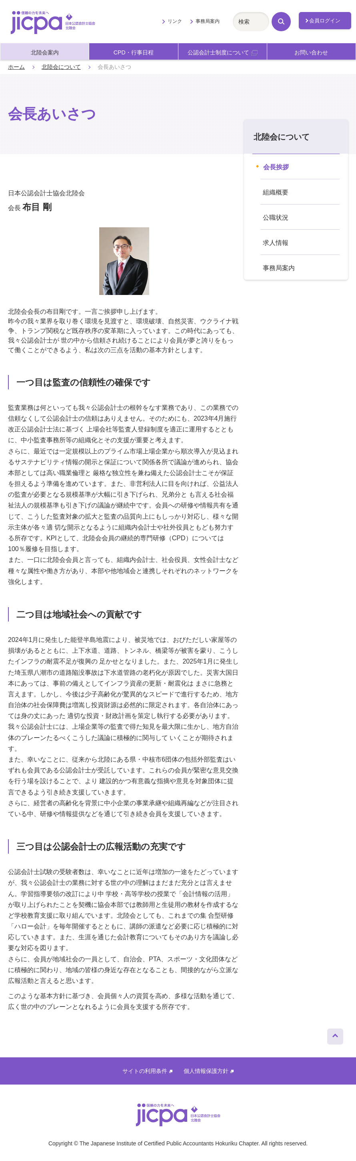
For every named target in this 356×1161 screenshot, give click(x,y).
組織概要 (275, 192)
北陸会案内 (45, 52)
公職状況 (275, 217)
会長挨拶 (276, 167)
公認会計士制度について (223, 52)
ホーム (16, 67)
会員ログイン (324, 21)
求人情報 (275, 242)
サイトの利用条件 (147, 1071)
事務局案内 (208, 21)
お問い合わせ (311, 52)
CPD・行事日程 (134, 52)
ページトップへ (335, 1034)
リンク (175, 21)
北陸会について (61, 67)
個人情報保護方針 (209, 1071)
